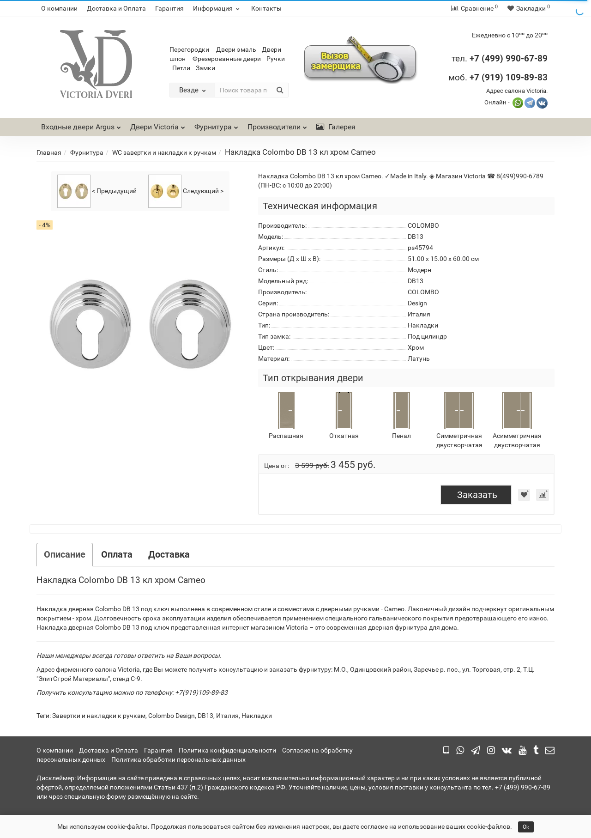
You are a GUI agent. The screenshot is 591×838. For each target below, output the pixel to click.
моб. (498, 77)
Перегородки (189, 49)
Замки (205, 68)
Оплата (117, 554)
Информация (217, 8)
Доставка (169, 554)
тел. (461, 58)
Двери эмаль (236, 49)
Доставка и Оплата (116, 8)
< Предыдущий (97, 191)
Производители (277, 124)
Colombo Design (171, 715)
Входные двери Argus (78, 126)
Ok (526, 827)
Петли (181, 68)
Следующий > (185, 191)
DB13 (205, 715)
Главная (48, 152)
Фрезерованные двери (227, 58)
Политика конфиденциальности (227, 750)
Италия (227, 715)
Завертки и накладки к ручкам (98, 715)
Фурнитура (216, 124)
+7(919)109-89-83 (201, 692)
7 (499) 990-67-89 (511, 58)
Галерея (336, 126)
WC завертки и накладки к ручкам (164, 152)
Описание (64, 554)
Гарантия (169, 8)
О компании (59, 8)
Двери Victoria (157, 124)
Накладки (256, 715)
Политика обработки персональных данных (178, 759)
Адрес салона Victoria (516, 90)
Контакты (266, 8)
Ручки (275, 58)
